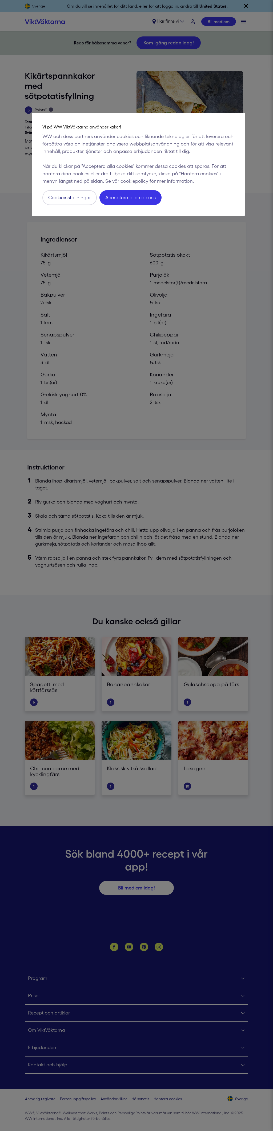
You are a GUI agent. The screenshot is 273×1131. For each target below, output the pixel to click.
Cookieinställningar (69, 197)
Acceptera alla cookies (130, 197)
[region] (138, 164)
